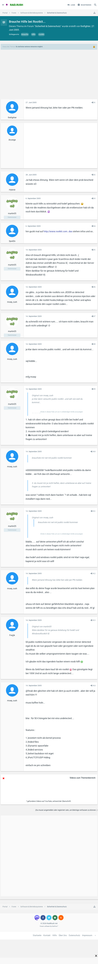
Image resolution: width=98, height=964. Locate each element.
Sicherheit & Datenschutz (48, 26)
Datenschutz (74, 935)
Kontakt (46, 935)
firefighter (85, 26)
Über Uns (63, 935)
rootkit (41, 34)
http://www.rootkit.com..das (58, 231)
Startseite (37, 935)
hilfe (33, 34)
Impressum (87, 935)
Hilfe (54, 935)
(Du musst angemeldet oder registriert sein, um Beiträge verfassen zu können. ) (66, 810)
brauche (25, 34)
